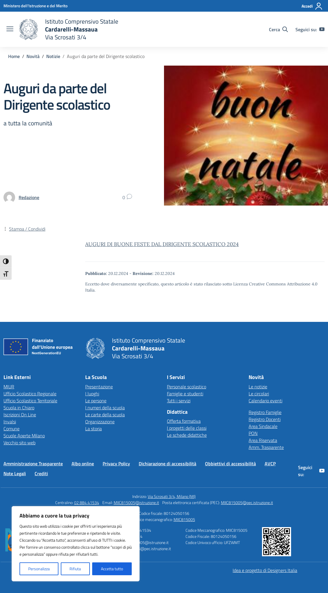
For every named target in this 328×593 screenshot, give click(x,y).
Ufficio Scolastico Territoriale (30, 400)
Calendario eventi (265, 400)
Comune (11, 428)
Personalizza (39, 569)
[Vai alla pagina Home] (14, 56)
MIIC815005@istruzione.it (136, 502)
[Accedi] (312, 6)
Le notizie (258, 386)
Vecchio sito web (19, 442)
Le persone (95, 400)
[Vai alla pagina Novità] (33, 56)
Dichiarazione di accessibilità (167, 463)
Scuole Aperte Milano (24, 435)
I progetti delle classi (186, 427)
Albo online (83, 463)
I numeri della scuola (105, 407)
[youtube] (322, 29)
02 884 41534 (86, 502)
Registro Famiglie (265, 412)
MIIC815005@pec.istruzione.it (247, 502)
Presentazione (99, 386)
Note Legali (14, 473)
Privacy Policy (116, 463)
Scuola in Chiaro (18, 407)
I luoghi (92, 393)
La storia (93, 428)
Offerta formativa (184, 420)
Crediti (41, 473)
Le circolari (259, 393)
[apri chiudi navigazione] (9, 29)
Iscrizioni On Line (19, 414)
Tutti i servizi (178, 400)
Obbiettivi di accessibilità (230, 463)
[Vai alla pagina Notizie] (53, 56)
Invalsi (9, 421)
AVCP (270, 463)
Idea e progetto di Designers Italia (265, 570)
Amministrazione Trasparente (33, 463)
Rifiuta (75, 569)
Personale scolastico (186, 386)
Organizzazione (100, 421)
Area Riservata (263, 440)
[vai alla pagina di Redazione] (29, 197)
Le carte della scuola (105, 414)
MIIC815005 (184, 519)
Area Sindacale (263, 426)
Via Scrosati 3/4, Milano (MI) (172, 496)
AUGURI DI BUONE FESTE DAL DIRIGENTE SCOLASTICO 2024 (162, 244)
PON (253, 433)
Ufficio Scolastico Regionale (29, 393)
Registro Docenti (265, 419)
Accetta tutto (112, 569)
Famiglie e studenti (185, 393)
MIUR (8, 386)
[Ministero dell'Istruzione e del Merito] (35, 6)
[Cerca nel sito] (278, 29)
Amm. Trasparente (266, 447)
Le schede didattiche (187, 434)
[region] (76, 543)
